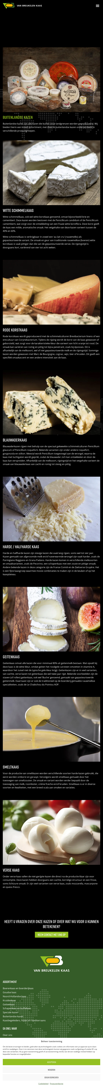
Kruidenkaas (9, 967)
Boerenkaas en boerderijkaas (18, 955)
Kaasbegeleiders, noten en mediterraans (24, 987)
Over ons (7, 1002)
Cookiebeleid (43, 1083)
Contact (7, 1006)
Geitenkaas (9, 971)
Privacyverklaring (56, 1083)
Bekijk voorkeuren (51, 1077)
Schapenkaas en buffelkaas (17, 975)
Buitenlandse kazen (13, 983)
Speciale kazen (10, 979)
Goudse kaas (9, 959)
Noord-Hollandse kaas (14, 963)
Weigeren (51, 1069)
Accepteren (51, 1062)
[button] (97, 5)
